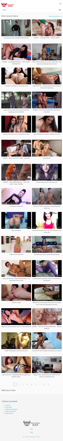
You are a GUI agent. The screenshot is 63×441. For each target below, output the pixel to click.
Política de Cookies (10, 411)
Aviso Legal (8, 407)
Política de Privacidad (11, 409)
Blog (31, 432)
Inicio (31, 429)
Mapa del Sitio (9, 413)
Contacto (7, 405)
